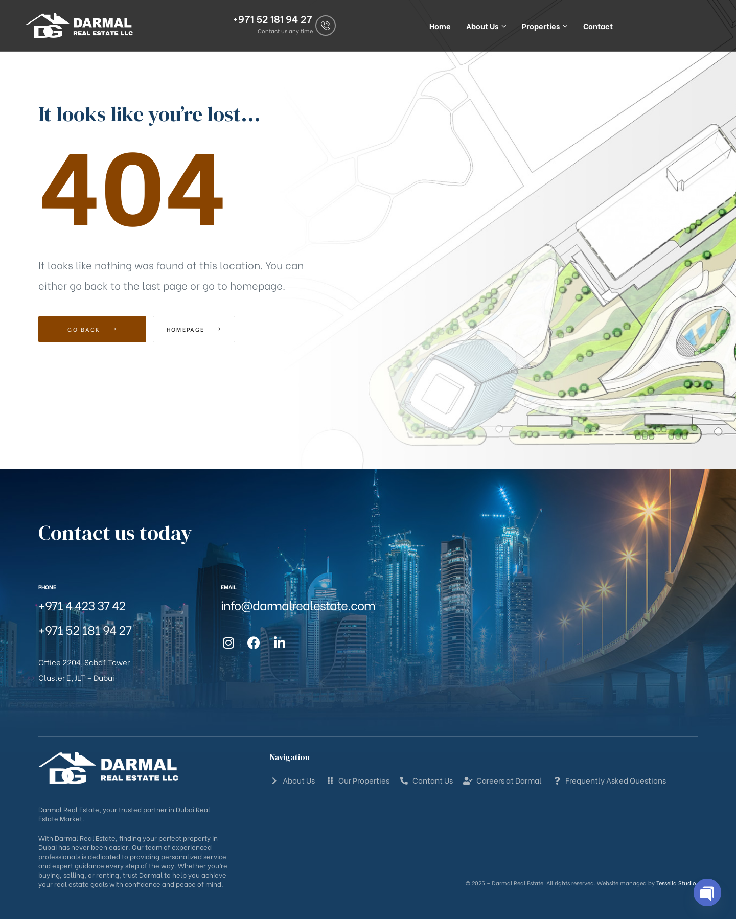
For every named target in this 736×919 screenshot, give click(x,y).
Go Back (92, 329)
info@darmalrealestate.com (298, 604)
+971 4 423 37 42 (81, 604)
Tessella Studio (676, 883)
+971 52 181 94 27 (273, 18)
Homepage (209, 329)
